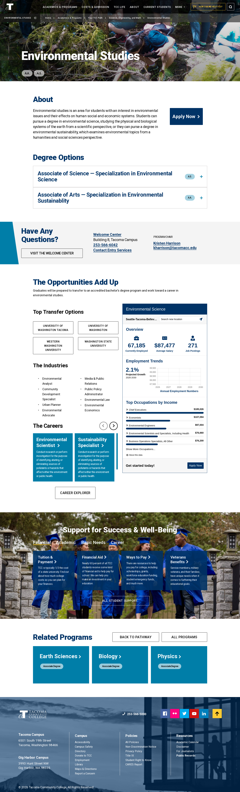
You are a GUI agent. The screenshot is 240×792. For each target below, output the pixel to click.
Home (50, 18)
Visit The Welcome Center (52, 253)
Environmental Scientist (51, 442)
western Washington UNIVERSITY (53, 346)
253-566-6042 (105, 245)
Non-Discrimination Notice (140, 746)
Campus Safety (84, 746)
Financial (42, 542)
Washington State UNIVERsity (98, 343)
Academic (66, 542)
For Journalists (185, 751)
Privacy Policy (133, 751)
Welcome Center (107, 234)
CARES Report (133, 764)
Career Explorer (75, 493)
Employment (82, 760)
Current (157, 7)
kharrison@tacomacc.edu (174, 248)
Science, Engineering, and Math (127, 18)
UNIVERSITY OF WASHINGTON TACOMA (53, 328)
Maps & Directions (86, 769)
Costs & (95, 7)
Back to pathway (136, 637)
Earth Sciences (61, 656)
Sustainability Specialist (92, 442)
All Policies (132, 742)
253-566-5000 (134, 714)
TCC (119, 7)
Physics (170, 656)
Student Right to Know (138, 760)
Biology (110, 656)
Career (117, 542)
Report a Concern (85, 773)
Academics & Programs (71, 18)
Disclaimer (182, 746)
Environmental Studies (20, 18)
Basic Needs (93, 542)
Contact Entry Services (112, 250)
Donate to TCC (83, 755)
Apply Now (186, 116)
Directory (80, 751)
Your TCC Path (97, 18)
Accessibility (82, 742)
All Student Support (120, 600)
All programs (184, 637)
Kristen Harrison (166, 243)
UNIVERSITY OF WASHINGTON (98, 328)
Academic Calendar (187, 742)
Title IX (129, 755)
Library (79, 764)
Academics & (60, 7)
